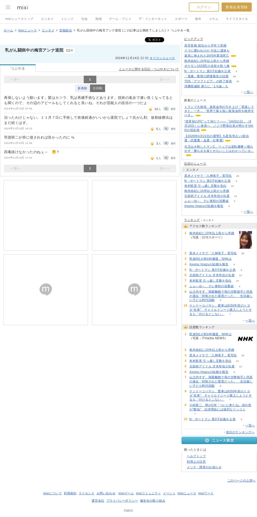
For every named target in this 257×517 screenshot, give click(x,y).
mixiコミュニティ (148, 493)
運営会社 (98, 500)
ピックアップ (193, 39)
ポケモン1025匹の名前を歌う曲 (207, 66)
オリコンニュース (162, 58)
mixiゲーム (126, 493)
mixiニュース (27, 30)
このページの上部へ (241, 480)
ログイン (204, 7)
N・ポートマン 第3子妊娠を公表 (207, 71)
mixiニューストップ (19, 19)
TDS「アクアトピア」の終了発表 (208, 81)
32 (237, 81)
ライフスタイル (237, 19)
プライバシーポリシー (122, 500)
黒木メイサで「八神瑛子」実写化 (208, 176)
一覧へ (248, 92)
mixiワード (206, 493)
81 (235, 191)
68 (242, 55)
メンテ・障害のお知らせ (204, 467)
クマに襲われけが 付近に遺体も (207, 50)
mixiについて (52, 493)
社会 (84, 19)
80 (235, 61)
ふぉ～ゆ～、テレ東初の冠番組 (206, 201)
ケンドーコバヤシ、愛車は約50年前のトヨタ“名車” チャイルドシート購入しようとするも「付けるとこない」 (220, 310)
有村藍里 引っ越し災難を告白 (205, 186)
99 (237, 258)
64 (242, 66)
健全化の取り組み (152, 500)
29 (237, 176)
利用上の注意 (196, 461)
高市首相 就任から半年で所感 (205, 45)
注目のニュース (195, 163)
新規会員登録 (237, 7)
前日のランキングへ (240, 432)
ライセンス (87, 493)
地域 (98, 19)
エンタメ (47, 19)
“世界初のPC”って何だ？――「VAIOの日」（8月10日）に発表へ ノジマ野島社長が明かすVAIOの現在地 (218, 126)
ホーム (8, 30)
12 (235, 196)
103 (235, 50)
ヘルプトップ (196, 456)
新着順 (82, 88)
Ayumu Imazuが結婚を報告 (203, 206)
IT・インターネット (153, 19)
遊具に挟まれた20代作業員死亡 (206, 55)
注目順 (97, 88)
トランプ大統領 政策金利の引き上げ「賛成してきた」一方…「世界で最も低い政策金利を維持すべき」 (219, 111)
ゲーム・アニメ (120, 19)
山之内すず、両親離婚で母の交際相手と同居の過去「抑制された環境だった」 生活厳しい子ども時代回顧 (221, 296)
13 (232, 186)
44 (234, 76)
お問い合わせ (106, 493)
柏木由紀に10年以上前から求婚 (206, 61)
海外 (198, 19)
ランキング (192, 220)
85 (232, 45)
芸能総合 (65, 30)
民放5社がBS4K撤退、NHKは (210, 259)
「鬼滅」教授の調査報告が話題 (206, 76)
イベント (169, 493)
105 (234, 86)
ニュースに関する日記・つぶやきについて (149, 69)
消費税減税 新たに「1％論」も (206, 86)
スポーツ (181, 19)
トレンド (67, 19)
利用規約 (70, 493)
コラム (214, 19)
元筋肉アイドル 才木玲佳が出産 (207, 196)
